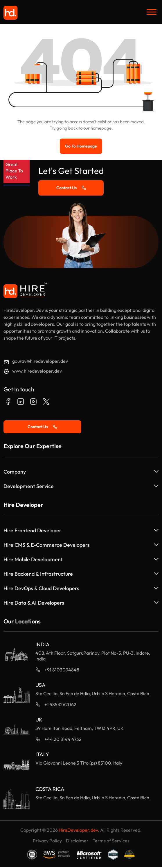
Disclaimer (77, 841)
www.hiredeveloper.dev (37, 371)
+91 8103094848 (61, 670)
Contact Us (71, 188)
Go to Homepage (81, 146)
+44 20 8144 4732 (63, 739)
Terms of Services (111, 841)
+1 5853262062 (60, 704)
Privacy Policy (47, 841)
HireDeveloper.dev (78, 830)
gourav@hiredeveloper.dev (40, 361)
